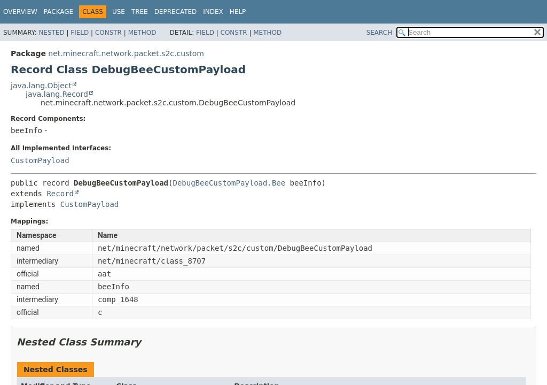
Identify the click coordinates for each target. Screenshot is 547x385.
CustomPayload (40, 160)
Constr (108, 32)
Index (213, 12)
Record (60, 193)
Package (58, 12)
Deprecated (175, 12)
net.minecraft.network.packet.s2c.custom (126, 53)
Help (238, 12)
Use (118, 12)
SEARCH (379, 32)
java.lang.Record (57, 94)
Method (142, 32)
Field (80, 32)
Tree (139, 12)
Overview (20, 12)
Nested (51, 32)
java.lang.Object (41, 85)
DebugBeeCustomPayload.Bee (229, 183)
